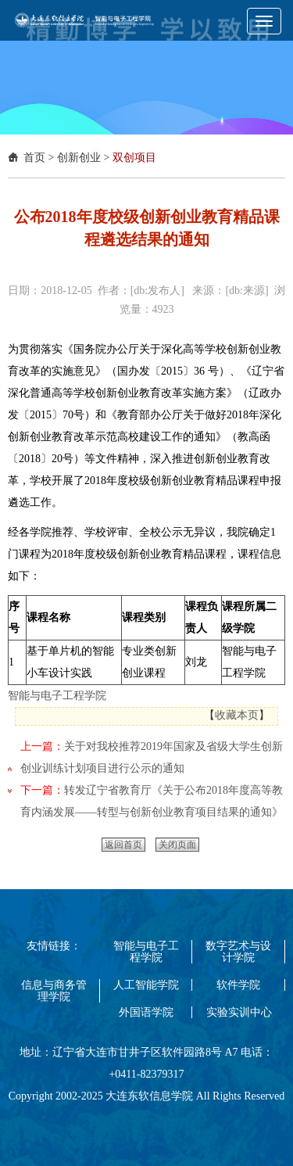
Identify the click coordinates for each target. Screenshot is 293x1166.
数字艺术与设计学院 (238, 951)
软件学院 (238, 985)
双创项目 (134, 157)
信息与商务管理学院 (54, 991)
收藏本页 (237, 715)
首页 (34, 157)
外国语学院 (146, 1012)
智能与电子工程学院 (57, 695)
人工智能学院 (146, 985)
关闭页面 (177, 844)
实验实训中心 (239, 1012)
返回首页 (123, 844)
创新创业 (79, 157)
